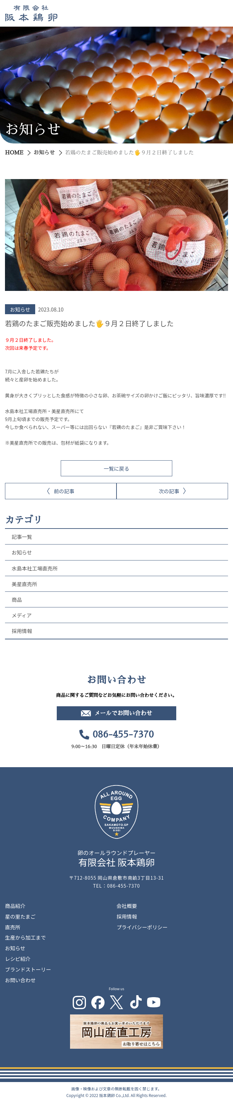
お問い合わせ (20, 980)
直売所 (12, 927)
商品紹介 (15, 905)
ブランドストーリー (28, 969)
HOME (14, 152)
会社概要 (126, 905)
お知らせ (44, 152)
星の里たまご (20, 916)
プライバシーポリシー (142, 927)
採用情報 (22, 630)
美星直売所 (24, 583)
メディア (22, 615)
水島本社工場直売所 (35, 568)
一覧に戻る (116, 468)
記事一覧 (22, 536)
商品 (17, 599)
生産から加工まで (25, 937)
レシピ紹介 (18, 958)
